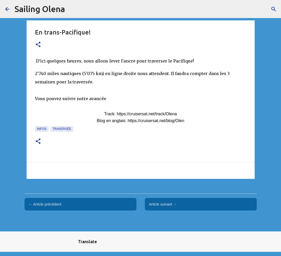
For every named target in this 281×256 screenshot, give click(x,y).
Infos (42, 129)
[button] (38, 44)
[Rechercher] (274, 9)
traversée (61, 129)
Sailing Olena (40, 9)
